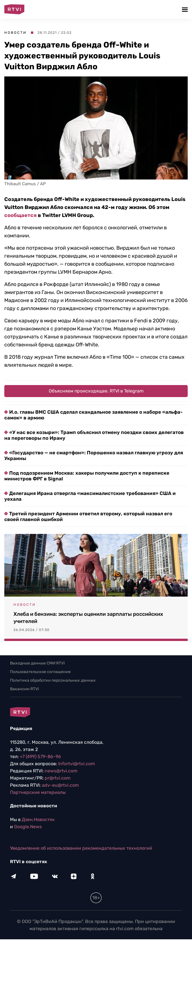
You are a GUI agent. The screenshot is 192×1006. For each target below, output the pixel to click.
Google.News (28, 826)
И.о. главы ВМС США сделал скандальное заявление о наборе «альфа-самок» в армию (93, 415)
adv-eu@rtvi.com (60, 785)
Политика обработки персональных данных (53, 680)
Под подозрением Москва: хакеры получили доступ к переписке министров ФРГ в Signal (86, 476)
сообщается (20, 215)
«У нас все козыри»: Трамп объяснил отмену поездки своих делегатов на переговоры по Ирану (94, 435)
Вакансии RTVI (24, 689)
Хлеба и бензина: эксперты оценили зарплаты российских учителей (88, 617)
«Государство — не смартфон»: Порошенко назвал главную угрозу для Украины (93, 455)
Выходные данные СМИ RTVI (37, 663)
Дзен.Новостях (38, 819)
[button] (185, 9)
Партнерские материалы (38, 792)
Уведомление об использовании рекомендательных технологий (81, 848)
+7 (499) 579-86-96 (40, 756)
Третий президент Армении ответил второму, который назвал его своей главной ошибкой (88, 516)
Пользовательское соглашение (40, 671)
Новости (15, 33)
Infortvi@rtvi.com (76, 763)
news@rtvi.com (61, 771)
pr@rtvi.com (57, 778)
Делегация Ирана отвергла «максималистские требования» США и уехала (90, 496)
